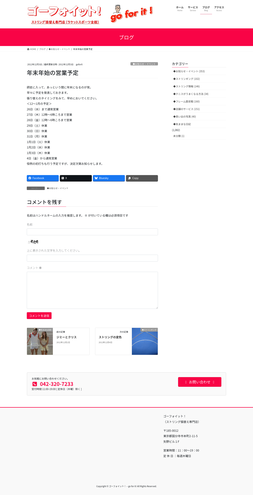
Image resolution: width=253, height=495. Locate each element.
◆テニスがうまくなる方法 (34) (190, 94)
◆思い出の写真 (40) (184, 116)
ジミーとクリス (66, 337)
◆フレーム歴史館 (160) (186, 101)
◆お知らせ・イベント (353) (189, 71)
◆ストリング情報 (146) (186, 86)
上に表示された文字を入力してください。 (54, 250)
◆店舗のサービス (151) (186, 109)
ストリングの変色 (110, 337)
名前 (30, 224)
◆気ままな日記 (182, 124)
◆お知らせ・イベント (144, 64)
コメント (34, 267)
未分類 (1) (178, 136)
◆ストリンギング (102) (186, 79)
